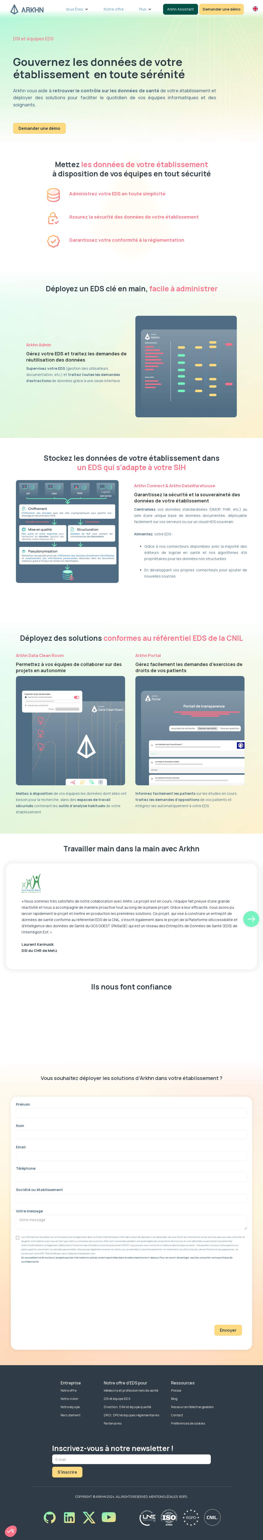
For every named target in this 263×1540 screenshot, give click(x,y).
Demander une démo (39, 128)
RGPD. (183, 1496)
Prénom (23, 1104)
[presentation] (221, 1299)
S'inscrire (67, 1472)
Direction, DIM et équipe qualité (127, 1407)
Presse (176, 1390)
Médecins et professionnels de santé (131, 1390)
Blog (174, 1399)
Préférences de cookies (188, 1423)
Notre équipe (70, 1407)
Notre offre (114, 9)
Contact (177, 1415)
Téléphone (25, 1168)
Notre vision (70, 1399)
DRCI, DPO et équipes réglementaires (131, 1415)
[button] (77, 9)
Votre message (29, 1211)
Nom (20, 1125)
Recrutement (71, 1415)
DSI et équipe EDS (117, 1399)
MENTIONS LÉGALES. (164, 1496)
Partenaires (113, 1423)
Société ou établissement (39, 1189)
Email (21, 1147)
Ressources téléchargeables (192, 1407)
